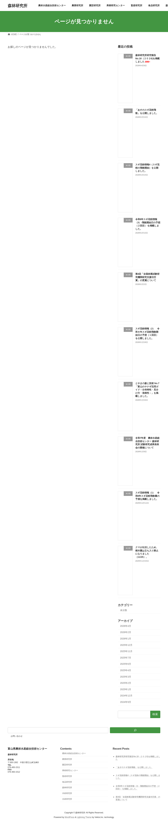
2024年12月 (126, 695)
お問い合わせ (16, 736)
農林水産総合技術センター (74, 753)
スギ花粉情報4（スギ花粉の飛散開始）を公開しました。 (147, 167)
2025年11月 (126, 651)
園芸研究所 (67, 765)
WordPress (69, 817)
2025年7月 (125, 657)
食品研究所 (67, 782)
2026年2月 (125, 632)
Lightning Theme (84, 817)
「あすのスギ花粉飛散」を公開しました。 (134, 767)
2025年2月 (125, 683)
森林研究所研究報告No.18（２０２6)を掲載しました (147, 58)
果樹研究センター (70, 770)
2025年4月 (125, 670)
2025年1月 (125, 689)
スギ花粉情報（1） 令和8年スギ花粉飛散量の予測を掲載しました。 (147, 495)
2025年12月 (126, 645)
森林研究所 (67, 788)
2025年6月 (125, 664)
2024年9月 (125, 702)
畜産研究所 (67, 776)
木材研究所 (67, 793)
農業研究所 (67, 759)
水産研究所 (67, 799)
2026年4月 (125, 626)
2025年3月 (125, 676)
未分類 (123, 610)
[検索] (135, 730)
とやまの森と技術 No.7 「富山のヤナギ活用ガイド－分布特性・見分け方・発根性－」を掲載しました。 (147, 389)
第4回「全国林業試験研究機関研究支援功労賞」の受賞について (147, 277)
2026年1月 (125, 638)
